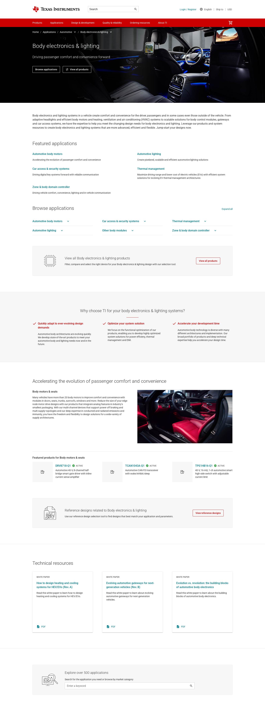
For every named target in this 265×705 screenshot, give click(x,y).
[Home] (56, 9)
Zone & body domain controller (51, 187)
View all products (208, 261)
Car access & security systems (50, 168)
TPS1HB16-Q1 (204, 476)
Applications (49, 32)
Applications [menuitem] (56, 22)
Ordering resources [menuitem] (140, 22)
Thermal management (150, 168)
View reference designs (208, 524)
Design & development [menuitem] (82, 22)
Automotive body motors (47, 154)
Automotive (66, 32)
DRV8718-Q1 (63, 476)
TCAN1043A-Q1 (134, 476)
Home (35, 32)
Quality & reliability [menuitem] (112, 22)
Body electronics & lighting (94, 32)
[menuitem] (230, 23)
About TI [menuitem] (162, 22)
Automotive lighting (149, 154)
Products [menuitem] (37, 22)
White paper (62, 613)
